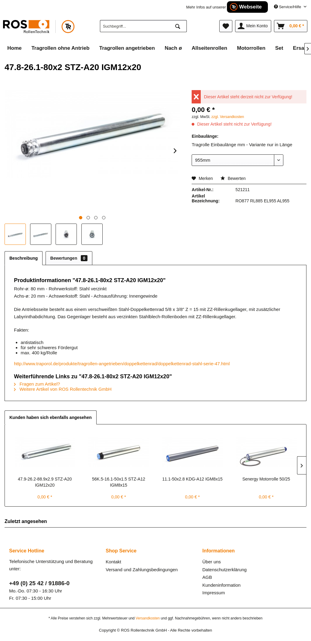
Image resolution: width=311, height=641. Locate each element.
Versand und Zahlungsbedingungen (142, 569)
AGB (207, 577)
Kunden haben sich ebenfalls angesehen (50, 417)
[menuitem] (143, 26)
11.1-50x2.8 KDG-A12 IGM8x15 (192, 479)
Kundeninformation (221, 585)
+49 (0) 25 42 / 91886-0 (39, 583)
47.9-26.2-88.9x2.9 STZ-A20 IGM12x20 (45, 482)
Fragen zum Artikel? (37, 383)
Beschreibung (23, 258)
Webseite (250, 7)
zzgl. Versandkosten (227, 117)
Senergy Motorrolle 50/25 (266, 479)
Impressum (213, 592)
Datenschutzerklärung (224, 569)
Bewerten (233, 178)
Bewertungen (68, 258)
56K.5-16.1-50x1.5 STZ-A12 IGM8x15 (118, 482)
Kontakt (113, 561)
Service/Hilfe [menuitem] (288, 7)
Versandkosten (148, 618)
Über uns (211, 561)
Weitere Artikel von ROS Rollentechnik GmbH (62, 389)
